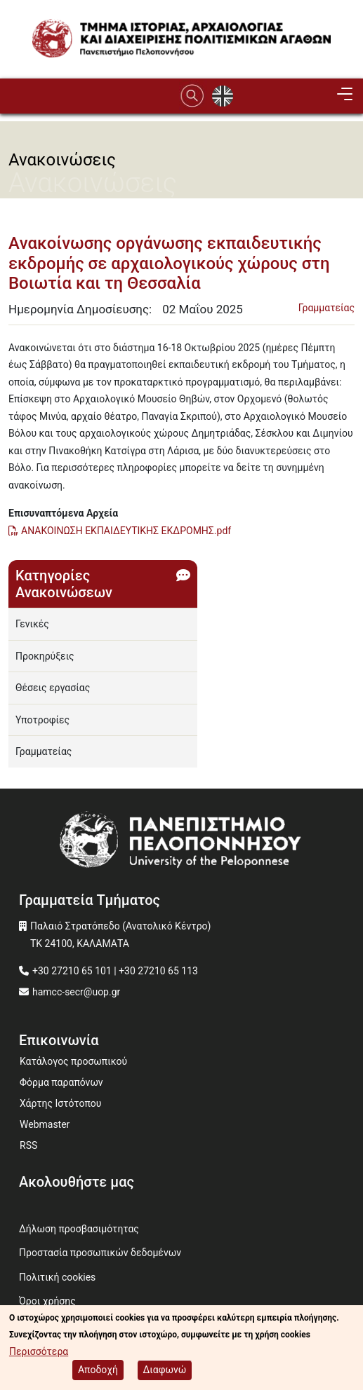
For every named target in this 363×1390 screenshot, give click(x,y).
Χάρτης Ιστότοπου (60, 1103)
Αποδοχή (98, 1369)
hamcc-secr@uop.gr (76, 991)
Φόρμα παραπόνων (61, 1082)
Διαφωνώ (165, 1369)
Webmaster (45, 1124)
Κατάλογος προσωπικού (73, 1061)
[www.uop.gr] (181, 842)
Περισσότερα (38, 1351)
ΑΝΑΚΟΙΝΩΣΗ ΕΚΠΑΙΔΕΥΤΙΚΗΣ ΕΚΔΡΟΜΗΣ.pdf (126, 530)
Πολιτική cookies (57, 1277)
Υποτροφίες (42, 719)
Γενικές (32, 623)
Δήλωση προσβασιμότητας (79, 1228)
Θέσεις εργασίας (52, 687)
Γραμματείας (326, 307)
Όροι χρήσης (47, 1301)
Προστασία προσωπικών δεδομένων (100, 1252)
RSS (28, 1145)
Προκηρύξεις (44, 656)
